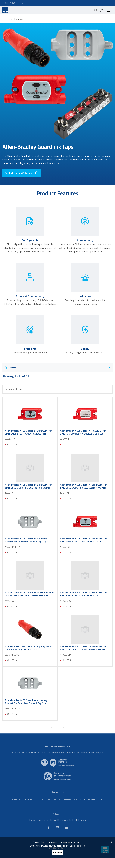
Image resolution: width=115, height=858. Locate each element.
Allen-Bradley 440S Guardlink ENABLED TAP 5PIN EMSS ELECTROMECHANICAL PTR (28, 432)
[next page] (63, 727)
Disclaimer (92, 799)
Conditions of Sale (70, 799)
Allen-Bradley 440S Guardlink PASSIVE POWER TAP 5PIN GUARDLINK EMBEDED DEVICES (29, 594)
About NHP (38, 799)
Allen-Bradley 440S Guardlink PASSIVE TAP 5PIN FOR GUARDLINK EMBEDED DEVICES (83, 432)
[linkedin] (57, 827)
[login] (102, 10)
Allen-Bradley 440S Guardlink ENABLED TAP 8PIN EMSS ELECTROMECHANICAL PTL (83, 594)
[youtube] (66, 827)
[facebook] (48, 827)
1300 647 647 (9, 3)
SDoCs (100, 799)
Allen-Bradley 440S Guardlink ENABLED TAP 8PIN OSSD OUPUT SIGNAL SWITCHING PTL (83, 648)
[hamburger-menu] (108, 10)
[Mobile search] (95, 10)
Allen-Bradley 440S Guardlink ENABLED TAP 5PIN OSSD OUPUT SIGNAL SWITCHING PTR (83, 486)
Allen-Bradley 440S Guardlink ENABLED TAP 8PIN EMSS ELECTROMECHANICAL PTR (83, 540)
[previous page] (51, 727)
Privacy (82, 799)
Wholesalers (16, 799)
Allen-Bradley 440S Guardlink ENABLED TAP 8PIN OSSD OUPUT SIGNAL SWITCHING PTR (28, 486)
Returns (57, 799)
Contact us (28, 799)
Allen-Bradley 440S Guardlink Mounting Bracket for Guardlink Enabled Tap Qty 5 (26, 540)
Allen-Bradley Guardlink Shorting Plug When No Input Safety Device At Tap (28, 648)
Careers (49, 799)
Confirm (57, 852)
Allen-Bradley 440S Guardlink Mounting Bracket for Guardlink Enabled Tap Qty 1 (26, 702)
